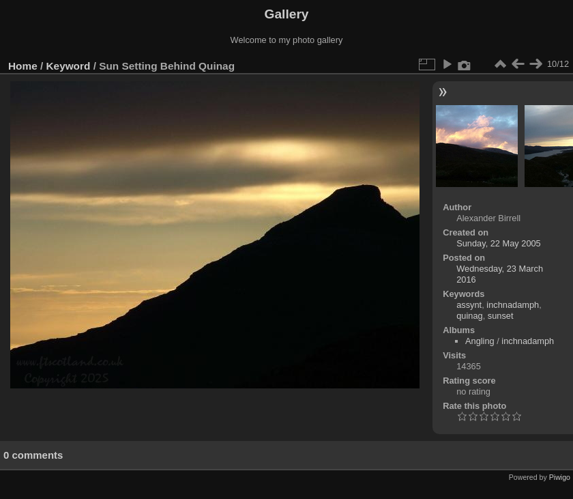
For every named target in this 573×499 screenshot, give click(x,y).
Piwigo (559, 477)
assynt (469, 305)
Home (23, 66)
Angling (480, 341)
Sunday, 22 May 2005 (498, 243)
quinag (469, 316)
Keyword (68, 66)
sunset (501, 316)
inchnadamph (512, 305)
